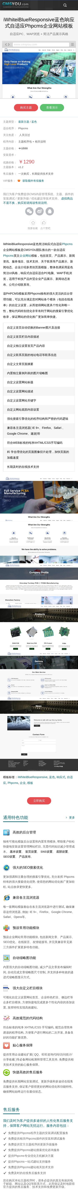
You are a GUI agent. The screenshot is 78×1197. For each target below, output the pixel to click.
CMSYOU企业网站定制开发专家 (15, 5)
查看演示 (52, 107)
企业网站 (25, 255)
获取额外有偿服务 (33, 180)
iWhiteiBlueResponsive (32, 777)
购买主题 (26, 107)
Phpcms (67, 244)
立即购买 (39, 800)
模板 (30, 783)
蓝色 (34, 121)
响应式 (61, 777)
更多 (70, 817)
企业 (23, 783)
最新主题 (23, 121)
